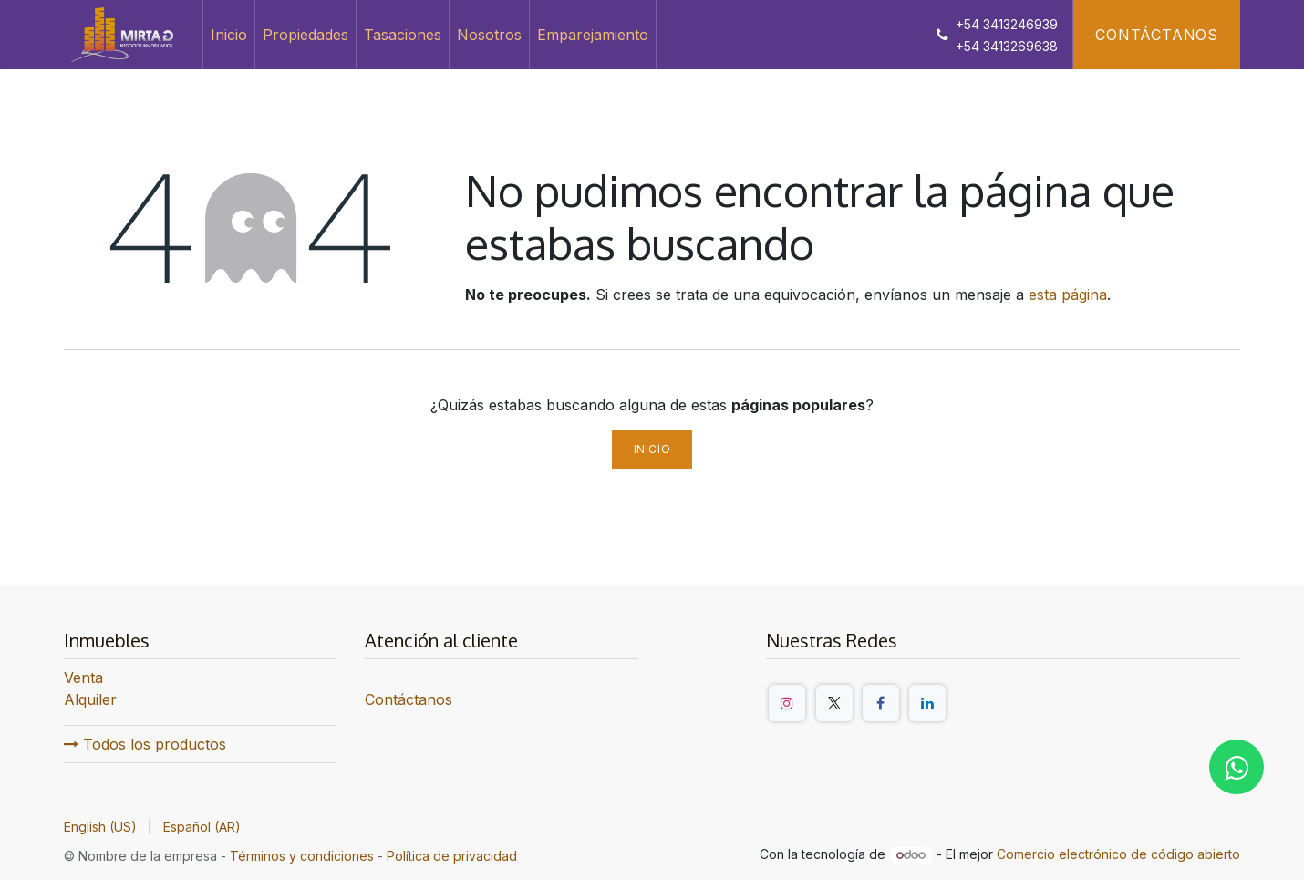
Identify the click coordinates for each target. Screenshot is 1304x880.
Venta (83, 677)
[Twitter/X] (834, 703)
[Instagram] (787, 703)
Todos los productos (145, 744)
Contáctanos (1156, 35)
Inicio (652, 449)
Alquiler (90, 699)
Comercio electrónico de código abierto (1118, 854)
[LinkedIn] (927, 703)
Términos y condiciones (302, 856)
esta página (1068, 294)
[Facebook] (881, 703)
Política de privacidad (452, 856)
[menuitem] (228, 34)
